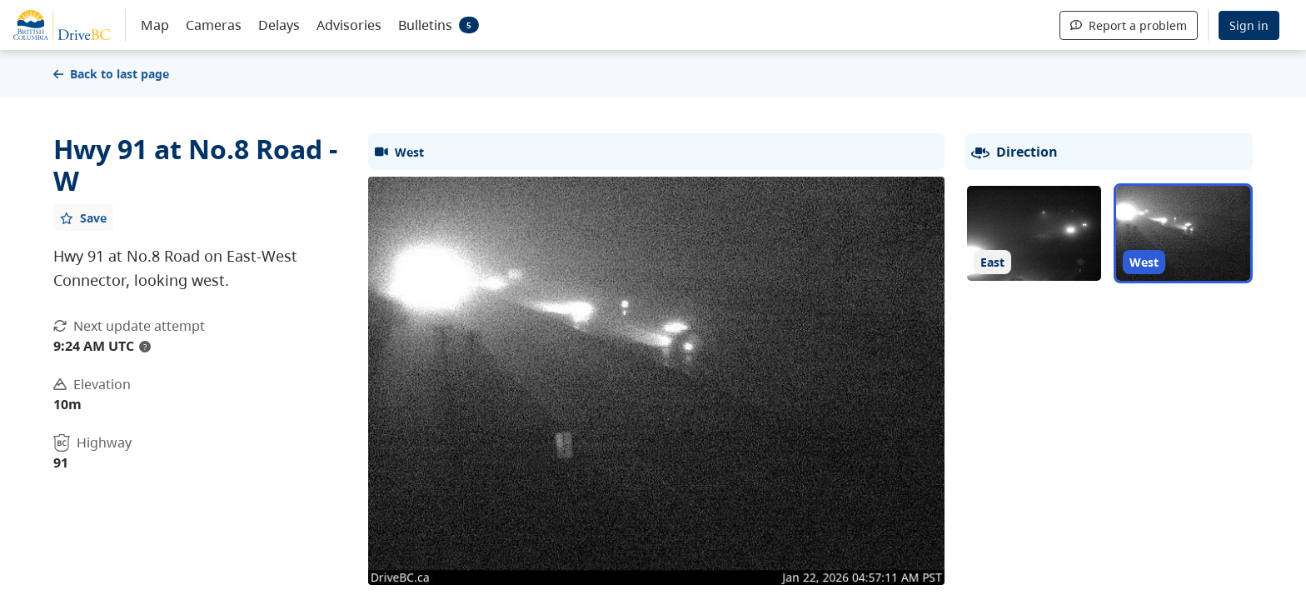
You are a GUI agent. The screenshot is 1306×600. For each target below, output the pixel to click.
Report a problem (1128, 25)
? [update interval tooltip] (145, 346)
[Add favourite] (83, 217)
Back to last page (111, 74)
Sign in (1249, 25)
